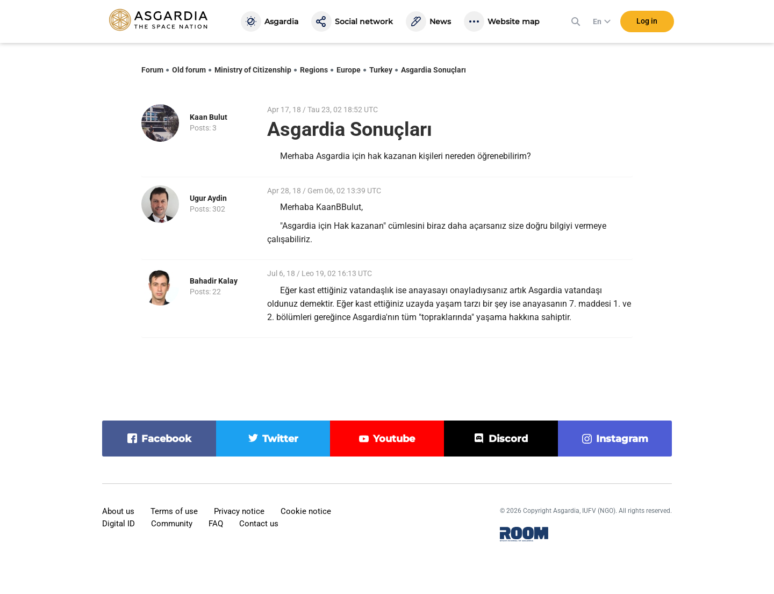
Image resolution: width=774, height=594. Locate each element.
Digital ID (118, 523)
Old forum (189, 70)
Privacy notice (239, 511)
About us (118, 511)
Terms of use (174, 511)
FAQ (216, 523)
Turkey (380, 70)
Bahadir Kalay (214, 281)
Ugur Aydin (208, 198)
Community (171, 523)
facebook (166, 439)
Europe (348, 70)
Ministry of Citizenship (252, 70)
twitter (280, 439)
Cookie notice (306, 511)
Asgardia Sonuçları (433, 70)
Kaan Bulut (208, 117)
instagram (622, 439)
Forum (152, 70)
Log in (646, 21)
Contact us (258, 523)
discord (508, 439)
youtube (394, 439)
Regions (314, 70)
